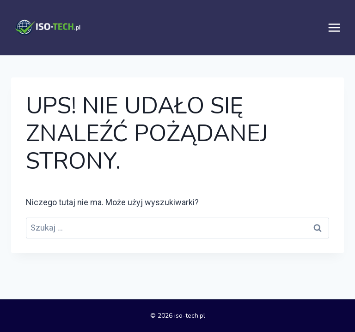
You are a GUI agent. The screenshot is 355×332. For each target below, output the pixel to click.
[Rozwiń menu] (334, 28)
